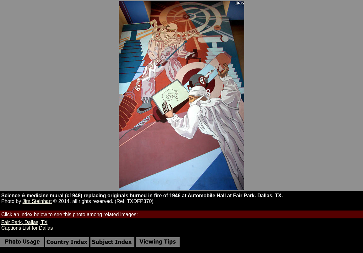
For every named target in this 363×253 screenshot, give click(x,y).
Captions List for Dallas (27, 228)
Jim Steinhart (37, 201)
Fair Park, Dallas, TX (24, 222)
